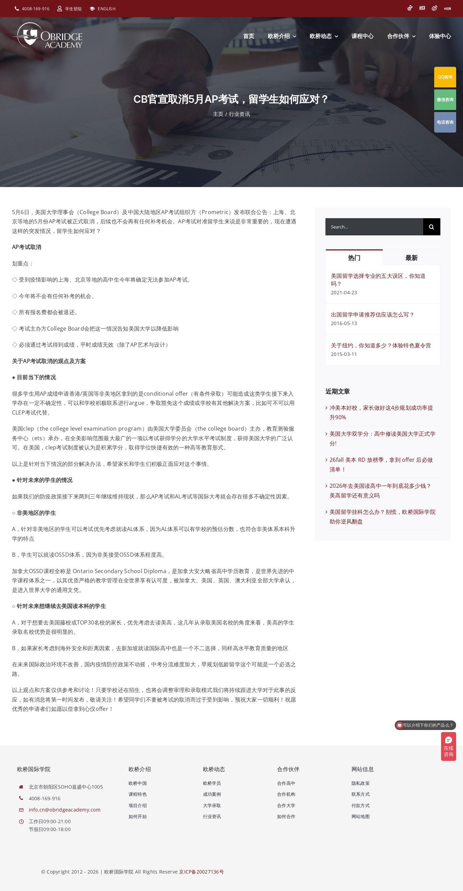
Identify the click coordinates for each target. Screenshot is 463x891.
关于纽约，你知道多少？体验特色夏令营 (381, 345)
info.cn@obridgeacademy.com (64, 809)
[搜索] (431, 226)
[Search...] (374, 226)
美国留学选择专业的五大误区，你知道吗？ (378, 279)
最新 (411, 257)
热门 (354, 257)
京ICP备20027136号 (201, 871)
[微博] (434, 8)
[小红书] (447, 8)
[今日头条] (422, 8)
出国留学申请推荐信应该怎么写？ (373, 314)
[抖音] (410, 8)
